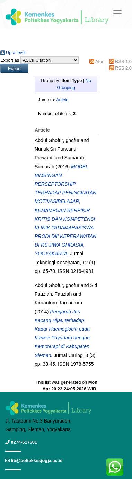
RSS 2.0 (123, 68)
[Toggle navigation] (117, 13)
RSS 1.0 (123, 61)
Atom (100, 61)
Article (62, 100)
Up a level (16, 52)
